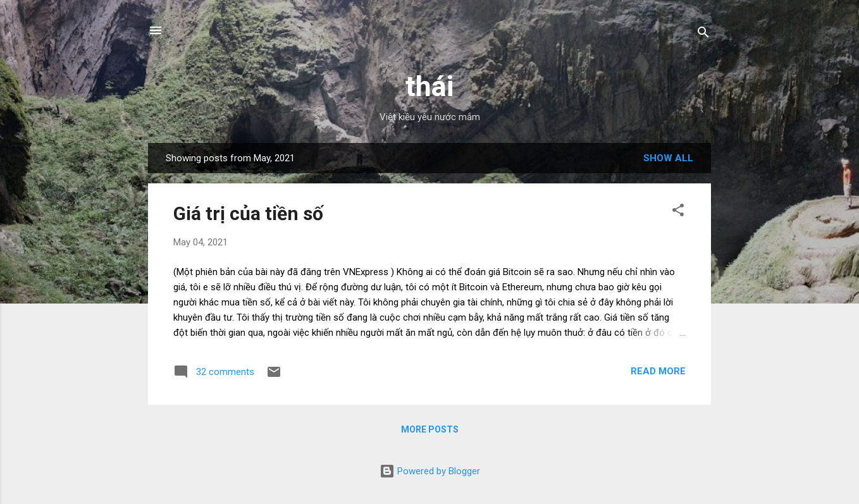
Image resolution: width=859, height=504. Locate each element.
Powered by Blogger (430, 471)
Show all (668, 158)
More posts (430, 429)
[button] (678, 212)
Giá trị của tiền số (248, 213)
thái (429, 86)
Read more (658, 371)
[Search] (703, 34)
